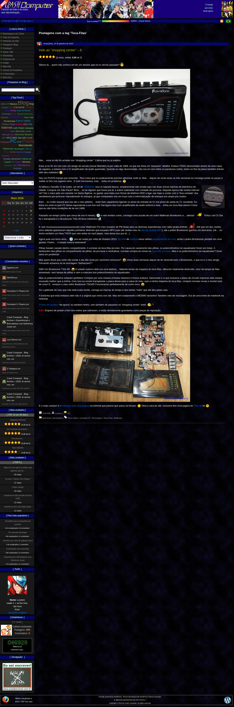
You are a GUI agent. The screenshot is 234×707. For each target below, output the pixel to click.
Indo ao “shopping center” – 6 (60, 50)
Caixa (10, 107)
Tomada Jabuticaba (12, 159)
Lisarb (7, 131)
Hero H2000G (18, 448)
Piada (28, 141)
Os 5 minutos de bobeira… (18, 429)
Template (27, 155)
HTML (30, 124)
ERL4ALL (6, 77)
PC (13, 141)
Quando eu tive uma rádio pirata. (17, 507)
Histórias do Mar (9, 41)
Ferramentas (9, 121)
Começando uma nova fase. (17, 549)
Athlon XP (5, 104)
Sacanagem (19, 149)
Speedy (20, 152)
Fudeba (19, 124)
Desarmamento (25, 114)
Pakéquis (6, 48)
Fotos (5, 21)
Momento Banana (23, 134)
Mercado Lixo (8, 134)
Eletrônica (47, 418)
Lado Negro (18, 128)
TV (12, 162)
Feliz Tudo (29, 117)
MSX (9, 137)
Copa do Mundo (23, 110)
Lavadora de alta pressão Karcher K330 (18, 497)
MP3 (4, 138)
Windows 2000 (10, 165)
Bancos (13, 104)
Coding (13, 111)
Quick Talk (6, 52)
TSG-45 (198, 405)
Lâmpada (29, 128)
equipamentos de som (164, 239)
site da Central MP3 (151, 230)
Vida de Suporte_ (10, 37)
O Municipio (7, 74)
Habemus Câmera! (18, 420)
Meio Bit (5, 66)
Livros (13, 21)
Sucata (27, 152)
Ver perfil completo (17, 612)
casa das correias (161, 251)
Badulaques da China (12, 33)
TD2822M (88, 186)
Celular (29, 107)
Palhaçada (5, 142)
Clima (6, 110)
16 (67, 413)
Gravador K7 (85, 418)
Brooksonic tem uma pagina (74, 405)
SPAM (13, 152)
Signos (28, 148)
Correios (6, 113)
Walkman (118, 418)
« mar (16, 230)
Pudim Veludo (18, 487)
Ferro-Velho (73, 418)
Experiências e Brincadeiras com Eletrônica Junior (17, 558)
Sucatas (5, 156)
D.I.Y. (14, 114)
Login (28, 21)
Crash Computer (131, 703)
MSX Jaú (16, 138)
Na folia (122, 239)
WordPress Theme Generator (150, 697)
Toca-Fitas (108, 418)
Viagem (18, 162)
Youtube (17, 168)
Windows (26, 162)
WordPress (118, 697)
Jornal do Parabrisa (11, 70)
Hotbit (4, 63)
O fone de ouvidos (48, 304)
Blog (23, 103)
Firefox (5, 124)
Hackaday (6, 55)
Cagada (4, 107)
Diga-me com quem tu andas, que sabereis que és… (18, 469)
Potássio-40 (7, 59)
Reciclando (58, 418)
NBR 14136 (27, 138)
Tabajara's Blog (9, 44)
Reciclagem (97, 418)
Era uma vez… (18, 439)
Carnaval (19, 107)
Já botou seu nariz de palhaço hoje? (18, 541)
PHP (19, 142)
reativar (134, 239)
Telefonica (15, 155)
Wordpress (24, 165)
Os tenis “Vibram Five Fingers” (18, 479)
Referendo (8, 148)
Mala (13, 131)
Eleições (4, 117)
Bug (31, 103)
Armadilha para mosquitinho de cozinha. (18, 522)
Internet (6, 127)
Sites (6, 152)
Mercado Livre (23, 131)
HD (25, 124)
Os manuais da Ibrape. (17, 532)
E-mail (21, 21)
